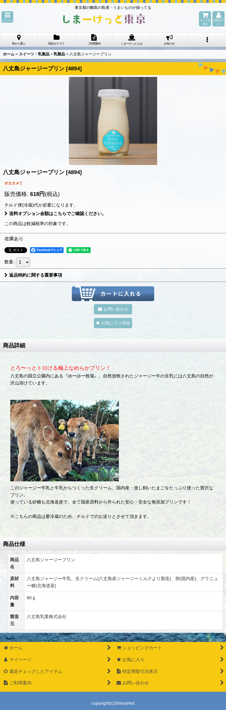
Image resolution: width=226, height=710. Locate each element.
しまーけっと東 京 (104, 19)
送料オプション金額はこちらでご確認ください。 (55, 213)
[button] (7, 17)
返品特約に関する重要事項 (33, 275)
